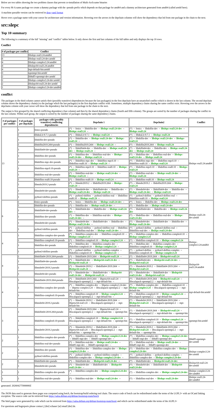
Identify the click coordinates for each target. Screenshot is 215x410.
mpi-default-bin (104, 281)
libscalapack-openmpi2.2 (81, 281)
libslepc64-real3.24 (109, 256)
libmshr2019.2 (82, 183)
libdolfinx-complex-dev (86, 234)
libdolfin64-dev (82, 148)
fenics (78, 128)
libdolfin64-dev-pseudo (46, 149)
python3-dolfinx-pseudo (46, 197)
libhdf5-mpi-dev (80, 338)
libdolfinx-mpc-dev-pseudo (48, 162)
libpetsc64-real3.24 (109, 279)
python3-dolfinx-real (104, 195)
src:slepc (10, 25)
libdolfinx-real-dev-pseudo (47, 174)
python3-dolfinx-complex (107, 250)
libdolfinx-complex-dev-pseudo (50, 235)
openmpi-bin (121, 312)
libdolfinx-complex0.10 (113, 234)
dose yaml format (54, 12)
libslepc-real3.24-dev (111, 128)
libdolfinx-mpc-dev (84, 160)
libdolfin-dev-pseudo (45, 139)
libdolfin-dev (91, 128)
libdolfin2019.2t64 (84, 144)
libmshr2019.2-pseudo (45, 184)
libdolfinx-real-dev (102, 154)
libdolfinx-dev (82, 154)
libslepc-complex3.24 (79, 236)
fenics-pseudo (41, 130)
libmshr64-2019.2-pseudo (47, 267)
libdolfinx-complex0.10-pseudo (50, 240)
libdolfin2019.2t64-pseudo (47, 144)
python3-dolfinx (83, 195)
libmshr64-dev (82, 189)
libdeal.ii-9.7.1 (82, 135)
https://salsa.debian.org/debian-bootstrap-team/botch (74, 396)
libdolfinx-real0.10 (78, 163)
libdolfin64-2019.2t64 (85, 256)
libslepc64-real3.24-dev (105, 260)
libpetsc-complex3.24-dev (114, 285)
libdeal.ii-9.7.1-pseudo (45, 135)
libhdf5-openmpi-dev (101, 338)
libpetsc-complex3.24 (82, 287)
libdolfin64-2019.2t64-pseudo (49, 256)
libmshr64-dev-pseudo (45, 190)
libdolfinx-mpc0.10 (107, 160)
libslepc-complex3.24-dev (114, 336)
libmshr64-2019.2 (83, 266)
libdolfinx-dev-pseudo (45, 156)
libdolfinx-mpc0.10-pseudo (48, 168)
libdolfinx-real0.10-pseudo (47, 179)
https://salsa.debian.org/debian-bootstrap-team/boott (92, 401)
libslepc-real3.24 (77, 131)
